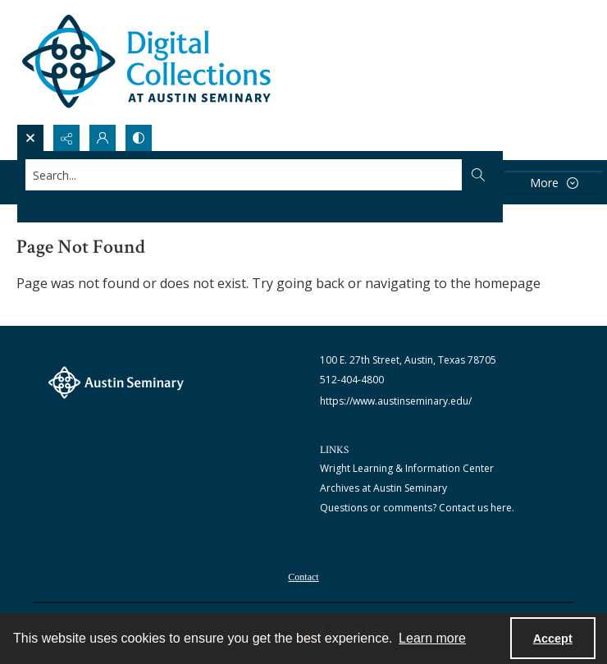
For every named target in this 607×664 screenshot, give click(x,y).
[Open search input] (30, 138)
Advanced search (65, 204)
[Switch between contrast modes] (139, 138)
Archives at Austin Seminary (383, 488)
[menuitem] (303, 575)
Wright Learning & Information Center (407, 468)
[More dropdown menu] (553, 183)
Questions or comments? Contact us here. (417, 508)
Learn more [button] (432, 638)
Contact (303, 577)
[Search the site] (244, 174)
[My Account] (102, 138)
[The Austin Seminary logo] (116, 382)
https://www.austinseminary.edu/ (396, 401)
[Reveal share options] (66, 138)
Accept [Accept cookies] (553, 638)
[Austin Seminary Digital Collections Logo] (147, 62)
